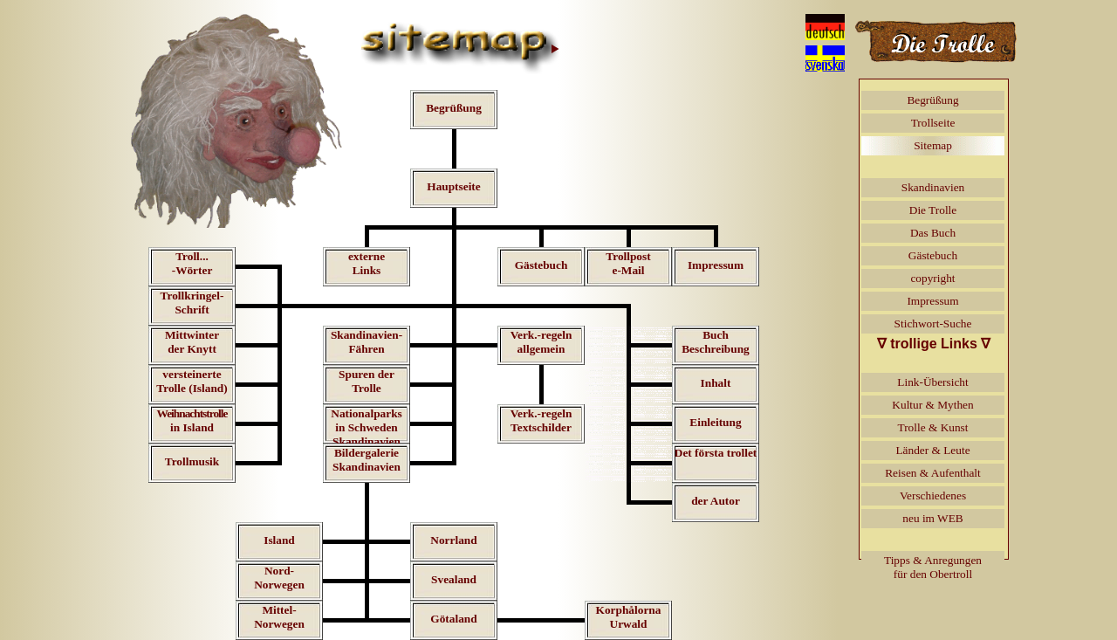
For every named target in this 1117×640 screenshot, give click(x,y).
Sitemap (933, 145)
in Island (192, 420)
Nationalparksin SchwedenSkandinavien (366, 427)
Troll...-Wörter (192, 263)
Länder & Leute (932, 450)
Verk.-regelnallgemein (541, 341)
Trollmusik (192, 461)
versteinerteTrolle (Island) (191, 381)
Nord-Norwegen (279, 577)
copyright (932, 278)
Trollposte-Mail (628, 263)
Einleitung (715, 422)
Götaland (453, 618)
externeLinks (366, 263)
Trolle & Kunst (933, 427)
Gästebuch (541, 265)
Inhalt (716, 382)
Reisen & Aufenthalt (933, 472)
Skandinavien (933, 187)
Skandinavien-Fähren (366, 341)
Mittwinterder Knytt (192, 341)
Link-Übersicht (932, 382)
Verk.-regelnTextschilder (541, 420)
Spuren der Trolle (366, 381)
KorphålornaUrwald (628, 616)
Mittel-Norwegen (279, 616)
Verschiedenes (933, 495)
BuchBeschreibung (716, 341)
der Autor (715, 500)
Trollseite (933, 122)
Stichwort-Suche (933, 323)
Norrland (453, 540)
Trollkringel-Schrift (192, 302)
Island (279, 540)
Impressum (716, 265)
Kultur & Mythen (932, 404)
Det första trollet (716, 452)
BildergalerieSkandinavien (366, 459)
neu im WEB (932, 518)
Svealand (453, 579)
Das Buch (933, 232)
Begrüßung (454, 107)
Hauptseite (453, 186)
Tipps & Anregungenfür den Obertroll (933, 567)
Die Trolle (932, 210)
